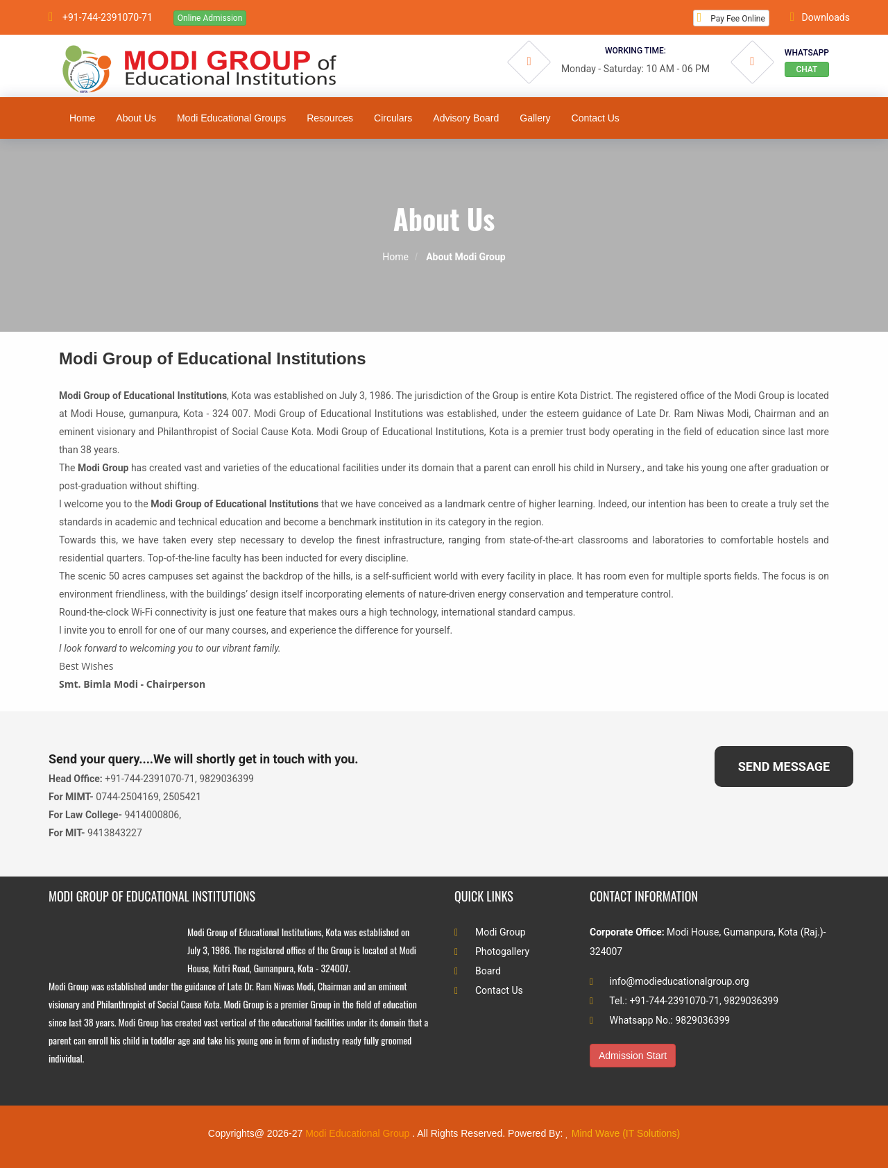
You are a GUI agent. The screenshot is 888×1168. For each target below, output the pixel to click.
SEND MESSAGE (784, 766)
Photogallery (491, 951)
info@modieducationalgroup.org (669, 981)
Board (477, 970)
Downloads (820, 16)
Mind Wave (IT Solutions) (626, 1133)
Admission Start (633, 1055)
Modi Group (490, 932)
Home (395, 256)
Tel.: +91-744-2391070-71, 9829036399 (684, 1000)
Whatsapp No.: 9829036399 (660, 1020)
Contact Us (488, 990)
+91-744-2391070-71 (101, 16)
